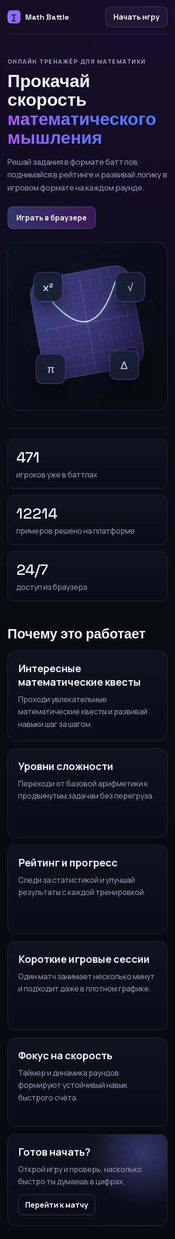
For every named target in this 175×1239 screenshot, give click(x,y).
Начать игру (136, 17)
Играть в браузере (51, 218)
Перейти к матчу (56, 1205)
